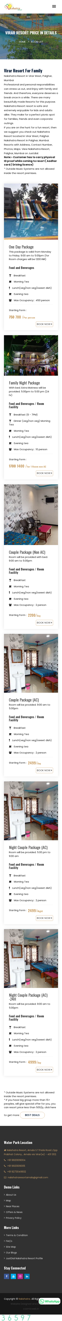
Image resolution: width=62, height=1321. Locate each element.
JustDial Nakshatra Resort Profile (24, 1258)
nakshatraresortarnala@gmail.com (28, 1177)
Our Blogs (11, 1252)
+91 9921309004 (16, 1160)
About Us (11, 1194)
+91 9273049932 (16, 1171)
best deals (32, 1115)
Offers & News (14, 1212)
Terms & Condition (17, 1235)
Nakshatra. (25, 1299)
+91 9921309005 (16, 1166)
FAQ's (9, 1241)
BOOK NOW (44, 324)
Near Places (12, 1206)
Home (22, 41)
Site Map (11, 1246)
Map (8, 1200)
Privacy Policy (13, 1218)
